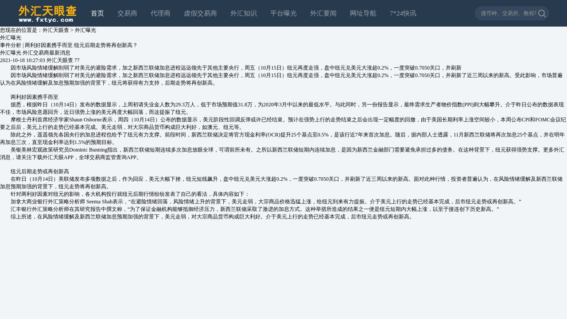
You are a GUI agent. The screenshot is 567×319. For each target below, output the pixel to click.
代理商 (161, 13)
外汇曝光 (85, 30)
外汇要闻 (323, 13)
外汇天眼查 (56, 30)
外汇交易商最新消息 (46, 53)
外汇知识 (243, 13)
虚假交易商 (200, 13)
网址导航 (363, 13)
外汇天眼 (53, 157)
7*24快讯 (403, 13)
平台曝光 (283, 13)
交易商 (127, 13)
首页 (97, 13)
